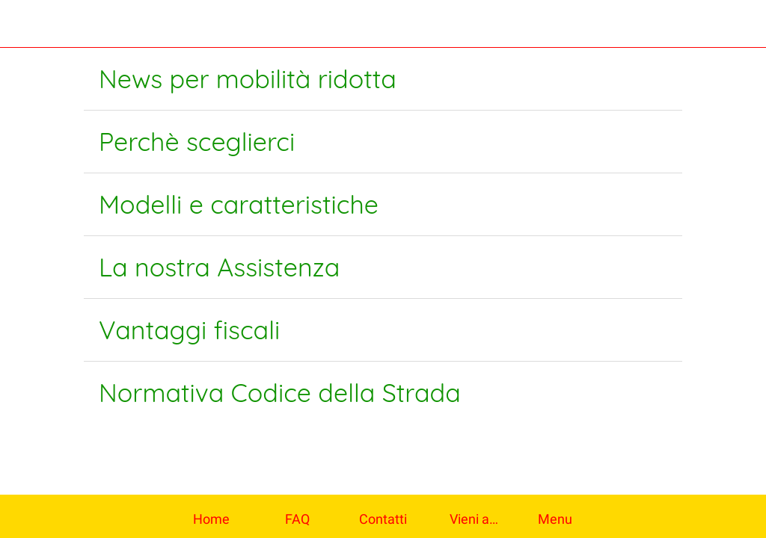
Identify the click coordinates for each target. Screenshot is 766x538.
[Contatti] (742, 24)
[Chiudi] (24, 24)
